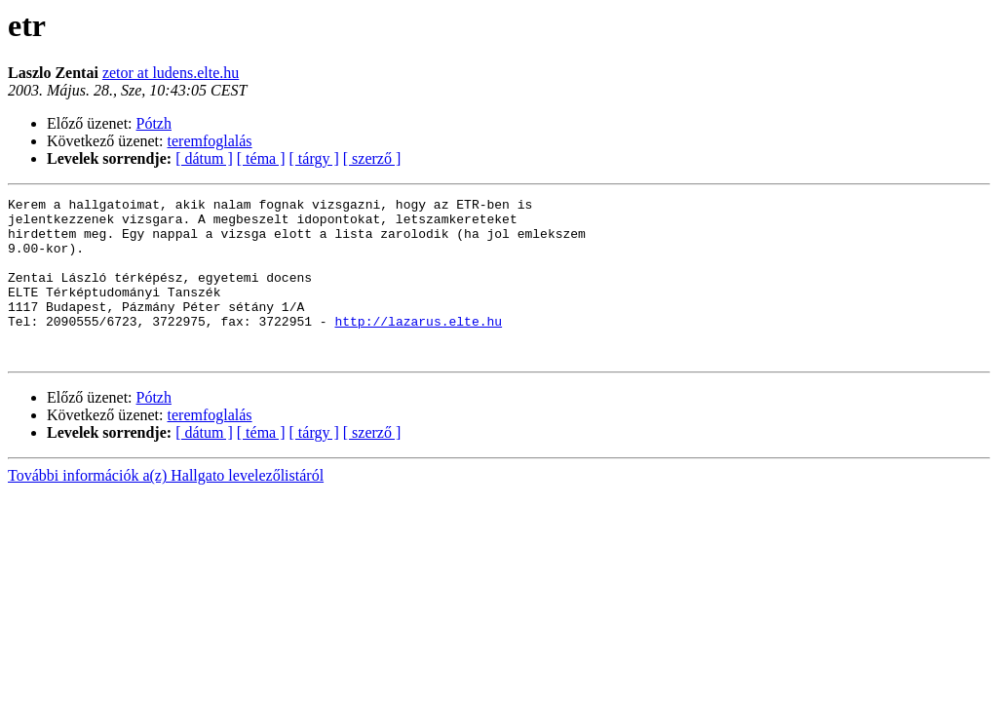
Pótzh (154, 123)
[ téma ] (261, 158)
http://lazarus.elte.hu (418, 347)
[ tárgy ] (314, 158)
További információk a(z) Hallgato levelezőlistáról (166, 507)
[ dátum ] (204, 158)
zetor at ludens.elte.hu (170, 72)
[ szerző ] (372, 158)
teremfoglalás (210, 141)
